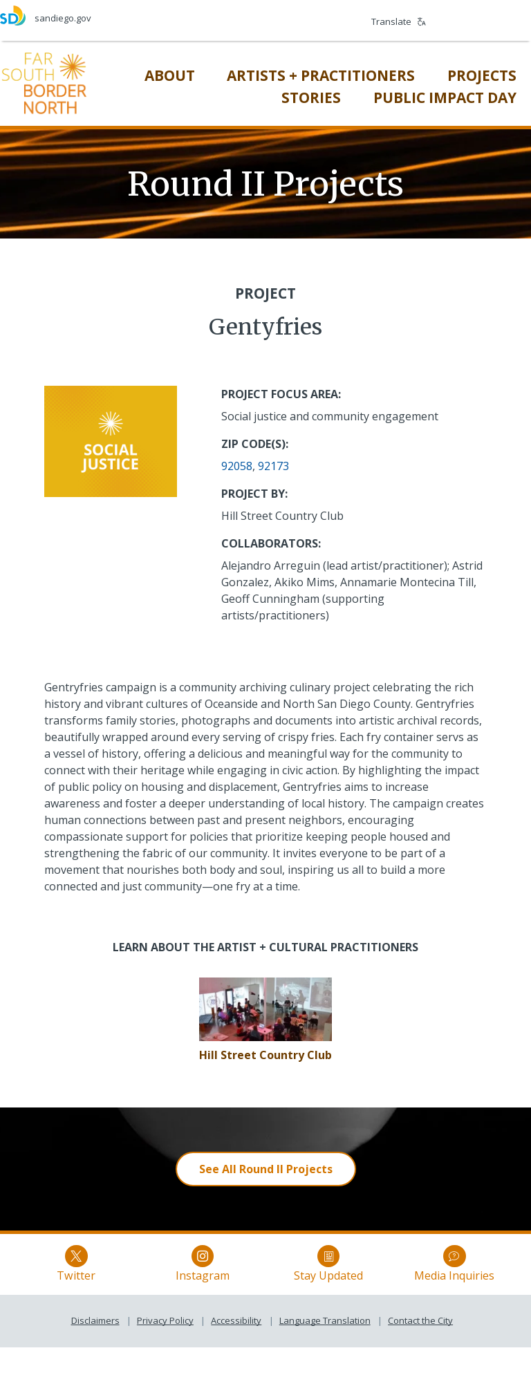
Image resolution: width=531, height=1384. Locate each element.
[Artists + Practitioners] (310, 74)
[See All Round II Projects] (266, 1166)
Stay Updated (310, 1283)
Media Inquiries (399, 1283)
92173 (273, 463)
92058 (236, 463)
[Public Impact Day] (433, 96)
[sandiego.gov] (133, 16)
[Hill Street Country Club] (265, 1052)
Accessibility (236, 1357)
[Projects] (470, 74)
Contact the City (420, 1357)
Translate (398, 21)
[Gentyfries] (265, 1005)
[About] (158, 74)
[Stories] (300, 96)
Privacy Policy (165, 1357)
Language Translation (325, 1357)
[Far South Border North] (53, 80)
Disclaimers (95, 1357)
